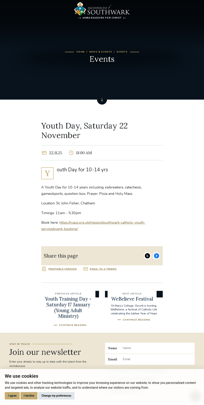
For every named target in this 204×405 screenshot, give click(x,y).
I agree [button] (12, 395)
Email (112, 359)
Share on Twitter (147, 255)
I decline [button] (29, 395)
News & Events (100, 51)
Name (112, 348)
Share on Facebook (156, 255)
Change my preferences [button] (56, 395)
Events (122, 51)
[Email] (157, 359)
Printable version (62, 269)
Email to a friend (103, 269)
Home (80, 51)
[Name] (157, 348)
